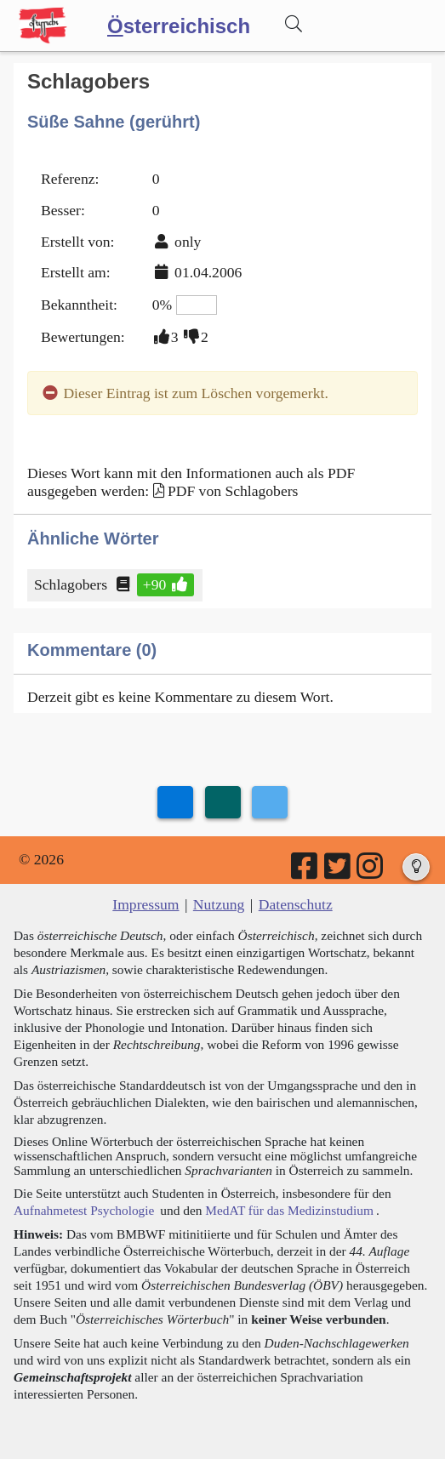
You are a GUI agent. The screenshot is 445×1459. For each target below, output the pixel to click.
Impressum (145, 904)
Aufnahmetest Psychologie (84, 1210)
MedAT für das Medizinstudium (289, 1210)
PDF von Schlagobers (233, 490)
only (187, 241)
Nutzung (219, 904)
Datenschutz (296, 904)
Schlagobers (72, 584)
